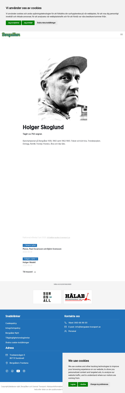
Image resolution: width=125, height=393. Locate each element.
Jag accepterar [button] (13, 23)
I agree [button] (72, 384)
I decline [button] (83, 384)
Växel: (75, 322)
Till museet (29, 272)
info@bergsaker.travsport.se (58, 237)
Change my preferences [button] (99, 384)
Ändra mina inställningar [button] (46, 23)
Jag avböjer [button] (28, 23)
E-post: (82, 327)
